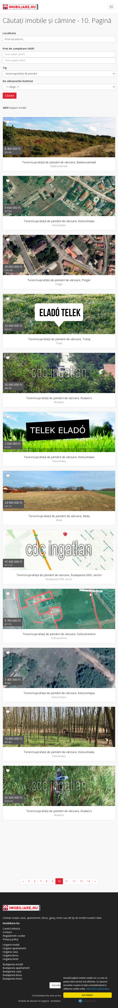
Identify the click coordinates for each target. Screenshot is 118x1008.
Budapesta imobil (13, 964)
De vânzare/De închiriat (18, 81)
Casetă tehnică (11, 928)
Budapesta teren (12, 978)
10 (59, 881)
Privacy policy (10, 939)
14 (88, 881)
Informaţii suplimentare (98, 988)
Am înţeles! (87, 995)
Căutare (9, 95)
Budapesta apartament (16, 968)
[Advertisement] (59, 850)
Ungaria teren (10, 959)
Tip (5, 68)
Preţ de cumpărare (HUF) (18, 48)
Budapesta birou (12, 975)
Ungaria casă (10, 951)
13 (81, 881)
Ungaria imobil (11, 944)
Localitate (9, 33)
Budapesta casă (12, 971)
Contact (7, 932)
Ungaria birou (10, 955)
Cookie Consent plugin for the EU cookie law (87, 1001)
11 (66, 881)
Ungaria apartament (14, 948)
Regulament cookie (14, 935)
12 (73, 881)
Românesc (59, 985)
